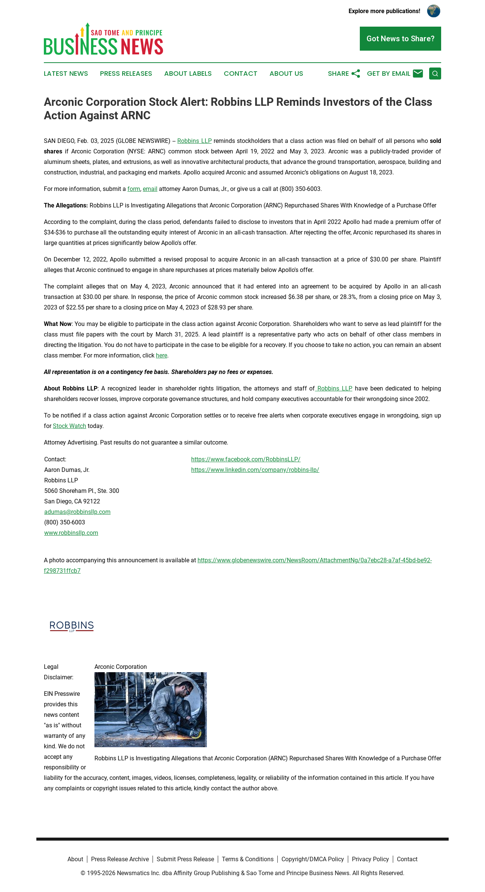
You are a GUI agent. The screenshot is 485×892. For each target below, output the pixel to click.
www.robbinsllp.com (71, 532)
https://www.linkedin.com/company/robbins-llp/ (255, 469)
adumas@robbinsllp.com (77, 511)
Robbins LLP (194, 140)
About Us (286, 73)
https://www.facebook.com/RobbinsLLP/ (246, 459)
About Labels (188, 73)
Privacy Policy (370, 859)
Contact (240, 73)
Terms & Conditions (248, 859)
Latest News (66, 73)
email (150, 188)
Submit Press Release (185, 859)
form (133, 188)
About (75, 859)
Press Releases (126, 73)
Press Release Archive (120, 859)
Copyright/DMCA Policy (312, 859)
